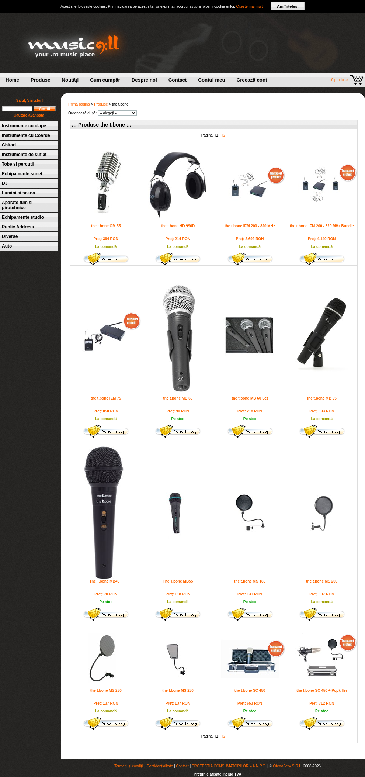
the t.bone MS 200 (321, 581)
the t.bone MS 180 (249, 581)
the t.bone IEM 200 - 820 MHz (250, 226)
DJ (4, 183)
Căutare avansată (29, 115)
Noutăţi (70, 80)
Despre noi (144, 80)
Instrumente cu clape (24, 125)
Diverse (10, 236)
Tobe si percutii (18, 164)
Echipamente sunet (22, 173)
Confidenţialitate (160, 766)
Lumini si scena (18, 193)
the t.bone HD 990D (178, 226)
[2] (224, 135)
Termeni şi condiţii (128, 766)
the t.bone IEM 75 (106, 398)
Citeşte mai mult (249, 6)
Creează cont (252, 80)
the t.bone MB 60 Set (250, 398)
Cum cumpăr (105, 80)
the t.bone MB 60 (177, 398)
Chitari (9, 145)
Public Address (18, 226)
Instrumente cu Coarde (26, 135)
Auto (7, 246)
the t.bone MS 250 (106, 690)
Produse (40, 80)
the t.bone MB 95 (322, 398)
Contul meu (211, 80)
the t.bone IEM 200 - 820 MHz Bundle (322, 226)
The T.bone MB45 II (105, 581)
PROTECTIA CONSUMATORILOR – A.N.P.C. (229, 766)
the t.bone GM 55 (106, 226)
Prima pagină (79, 104)
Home (12, 80)
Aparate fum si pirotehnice (17, 205)
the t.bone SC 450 (249, 690)
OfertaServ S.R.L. (287, 766)
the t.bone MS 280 (178, 690)
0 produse (339, 80)
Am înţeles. (288, 6)
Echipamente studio (23, 217)
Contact (177, 80)
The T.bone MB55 (178, 581)
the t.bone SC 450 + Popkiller (321, 690)
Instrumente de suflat (24, 154)
